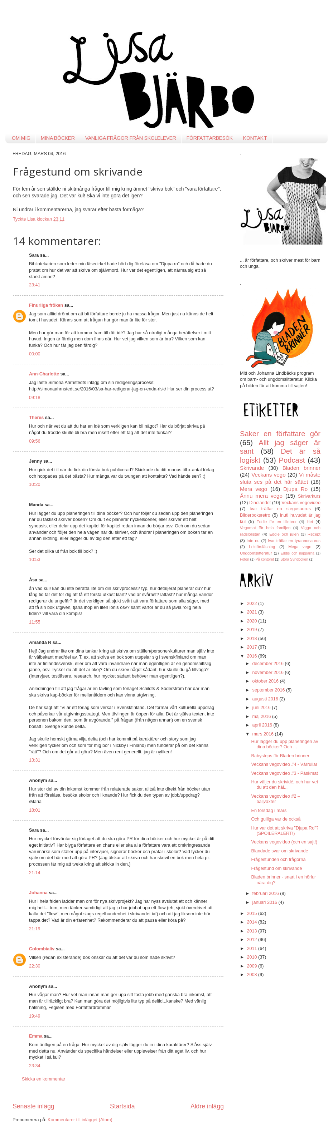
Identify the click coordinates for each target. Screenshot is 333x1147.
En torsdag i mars (268, 810)
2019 (252, 629)
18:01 (34, 810)
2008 (252, 974)
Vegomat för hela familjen (265, 528)
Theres (36, 417)
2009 (252, 966)
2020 (252, 621)
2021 (252, 612)
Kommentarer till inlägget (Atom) (80, 1119)
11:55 (34, 622)
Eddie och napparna (297, 553)
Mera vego (253, 489)
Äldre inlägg (207, 1106)
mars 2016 (263, 734)
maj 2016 (262, 716)
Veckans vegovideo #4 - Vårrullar (284, 764)
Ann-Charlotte (44, 373)
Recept (314, 534)
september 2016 (269, 690)
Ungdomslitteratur (256, 553)
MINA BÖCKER (58, 138)
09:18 (34, 397)
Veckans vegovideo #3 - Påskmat (284, 773)
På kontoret (265, 559)
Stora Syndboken (294, 559)
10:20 (34, 484)
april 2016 (263, 725)
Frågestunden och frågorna (278, 859)
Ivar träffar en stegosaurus (280, 508)
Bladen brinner (301, 468)
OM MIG (21, 138)
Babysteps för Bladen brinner (280, 755)
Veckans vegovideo (300, 502)
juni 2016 (262, 707)
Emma (36, 1036)
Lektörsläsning (262, 547)
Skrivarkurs (309, 496)
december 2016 (268, 663)
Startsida (122, 1106)
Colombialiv (41, 948)
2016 (252, 656)
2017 (252, 647)
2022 (252, 603)
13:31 (34, 760)
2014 (252, 922)
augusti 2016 (266, 699)
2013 (252, 931)
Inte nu (253, 540)
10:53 (34, 559)
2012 (252, 939)
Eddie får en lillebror (276, 522)
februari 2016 (266, 893)
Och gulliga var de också (275, 819)
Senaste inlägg (33, 1106)
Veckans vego (268, 475)
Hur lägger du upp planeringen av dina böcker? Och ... (284, 744)
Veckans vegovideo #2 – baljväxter (275, 799)
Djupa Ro (295, 489)
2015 (252, 913)
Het (310, 522)
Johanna (38, 892)
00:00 (34, 353)
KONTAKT (255, 138)
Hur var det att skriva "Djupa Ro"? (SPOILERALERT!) (284, 831)
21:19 (34, 928)
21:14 (34, 872)
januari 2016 (265, 902)
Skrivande (252, 468)
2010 (252, 957)
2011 (252, 948)
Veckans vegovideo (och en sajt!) (284, 842)
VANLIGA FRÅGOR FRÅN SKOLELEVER (130, 138)
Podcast (292, 460)
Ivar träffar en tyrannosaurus (294, 540)
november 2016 (268, 672)
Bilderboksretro (255, 515)
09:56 (34, 441)
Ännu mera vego (261, 496)
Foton (244, 559)
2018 (252, 638)
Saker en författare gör (280, 434)
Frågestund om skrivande (276, 868)
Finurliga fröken (46, 305)
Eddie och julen (284, 534)
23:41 (34, 284)
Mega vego (299, 547)
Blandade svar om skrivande (279, 850)
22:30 (34, 966)
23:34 (34, 1065)
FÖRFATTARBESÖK (210, 138)
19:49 (34, 1016)
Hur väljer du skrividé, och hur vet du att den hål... (284, 784)
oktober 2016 (266, 681)
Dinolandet (260, 502)
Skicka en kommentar (43, 1079)
